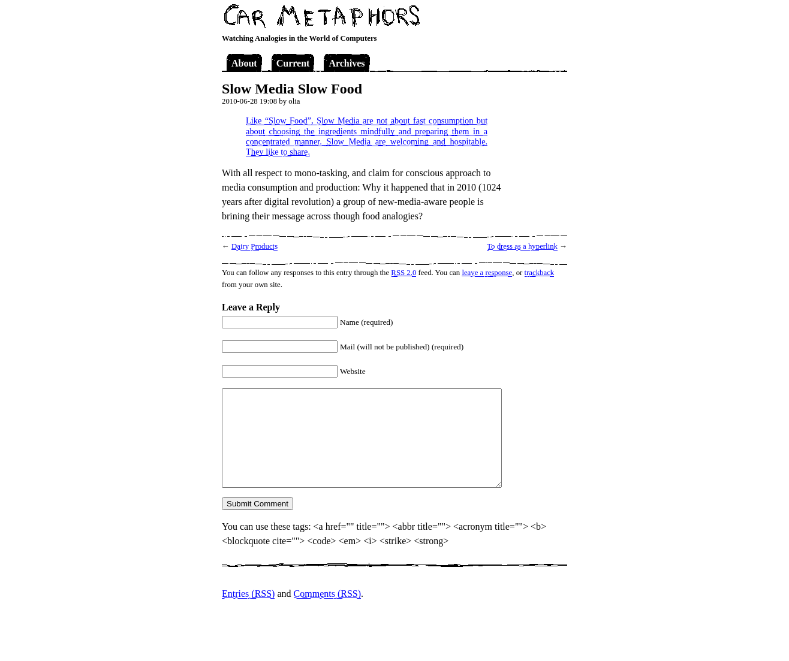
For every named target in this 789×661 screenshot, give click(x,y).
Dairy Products (254, 246)
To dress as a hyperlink (522, 246)
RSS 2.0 (403, 272)
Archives (347, 63)
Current (293, 63)
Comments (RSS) (327, 593)
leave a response (487, 272)
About (244, 63)
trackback (540, 272)
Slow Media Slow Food (292, 88)
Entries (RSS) (248, 593)
